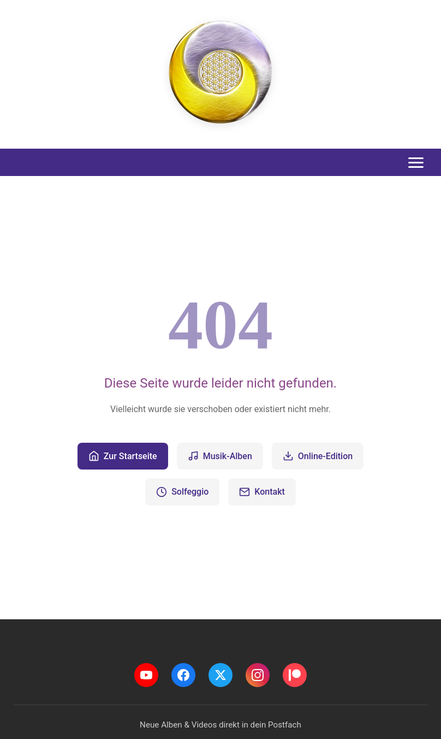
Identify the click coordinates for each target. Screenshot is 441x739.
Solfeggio (182, 491)
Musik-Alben (220, 455)
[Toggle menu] (416, 163)
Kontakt (262, 491)
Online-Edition (318, 455)
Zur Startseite (122, 455)
